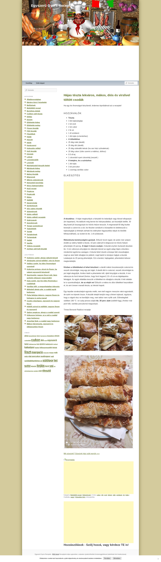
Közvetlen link (80, 497)
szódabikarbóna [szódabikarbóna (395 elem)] (32, 361)
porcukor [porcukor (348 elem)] (36, 356)
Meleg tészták (32, 174)
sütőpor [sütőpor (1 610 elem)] (48, 360)
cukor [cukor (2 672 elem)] (35, 340)
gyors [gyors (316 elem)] (42, 344)
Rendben (107, 558)
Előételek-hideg (33, 122)
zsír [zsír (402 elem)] (40, 371)
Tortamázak (31, 237)
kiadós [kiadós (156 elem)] (37, 347)
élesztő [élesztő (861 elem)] (46, 370)
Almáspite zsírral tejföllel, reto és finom (43, 261)
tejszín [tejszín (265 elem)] (33, 366)
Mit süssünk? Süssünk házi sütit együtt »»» (82, 453)
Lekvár (29, 157)
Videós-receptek (33, 246)
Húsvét (30, 140)
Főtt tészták (32, 131)
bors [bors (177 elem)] (38, 336)
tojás (127, 495)
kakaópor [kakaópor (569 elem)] (29, 347)
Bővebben (116, 558)
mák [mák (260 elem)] (56, 352)
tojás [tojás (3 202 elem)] (41, 365)
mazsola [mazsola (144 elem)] (46, 352)
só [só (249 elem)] (41, 361)
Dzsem (29, 120)
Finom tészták (33, 128)
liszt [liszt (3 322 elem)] (27, 352)
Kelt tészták (32, 151)
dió (102, 495)
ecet (105, 495)
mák (114, 495)
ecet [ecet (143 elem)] (45, 340)
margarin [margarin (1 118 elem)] (37, 352)
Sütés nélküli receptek (36, 217)
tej (124, 495)
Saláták (30, 200)
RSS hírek (55, 554)
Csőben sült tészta (34, 114)
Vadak (29, 240)
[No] (158, 559)
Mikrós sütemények (35, 180)
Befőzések (31, 105)
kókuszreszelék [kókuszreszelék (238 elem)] (46, 347)
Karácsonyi (31, 145)
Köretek (30, 154)
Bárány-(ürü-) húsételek (37, 102)
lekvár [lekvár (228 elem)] (54, 347)
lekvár (110, 495)
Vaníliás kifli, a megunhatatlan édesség (43, 286)
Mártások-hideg (33, 168)
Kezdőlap (29, 83)
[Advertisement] (80, 63)
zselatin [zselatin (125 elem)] (36, 371)
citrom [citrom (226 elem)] (56, 336)
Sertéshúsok (32, 206)
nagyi (72, 497)
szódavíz (119, 495)
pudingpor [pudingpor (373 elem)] (45, 356)
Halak (29, 137)
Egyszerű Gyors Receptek (52, 5)
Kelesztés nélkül (34, 148)
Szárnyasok (32, 220)
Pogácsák (31, 194)
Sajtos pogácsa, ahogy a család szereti (43, 312)
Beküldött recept (76, 495)
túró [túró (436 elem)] (47, 366)
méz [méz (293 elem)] (26, 356)
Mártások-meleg (33, 171)
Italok (29, 143)
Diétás (29, 117)
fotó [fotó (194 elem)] (38, 344)
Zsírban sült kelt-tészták (37, 249)
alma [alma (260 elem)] (26, 336)
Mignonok (31, 177)
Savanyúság (32, 203)
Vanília (29, 243)
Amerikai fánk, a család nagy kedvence (43, 321)
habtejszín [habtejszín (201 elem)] (49, 344)
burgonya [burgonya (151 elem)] (43, 336)
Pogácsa (30, 191)
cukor (99, 495)
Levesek (30, 163)
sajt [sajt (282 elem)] (52, 356)
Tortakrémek (32, 234)
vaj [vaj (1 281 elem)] (51, 365)
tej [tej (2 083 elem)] (55, 360)
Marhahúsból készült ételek (38, 166)
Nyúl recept (31, 189)
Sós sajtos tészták (34, 209)
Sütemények (86, 495)
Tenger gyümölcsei (35, 226)
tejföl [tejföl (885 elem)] (27, 365)
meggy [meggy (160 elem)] (51, 352)
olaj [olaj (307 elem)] (30, 356)
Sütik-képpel (40, 83)
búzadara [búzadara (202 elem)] (50, 336)
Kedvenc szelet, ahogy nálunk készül (42, 258)
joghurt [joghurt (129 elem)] (55, 344)
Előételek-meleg (33, 125)
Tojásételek (31, 229)
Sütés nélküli (32, 214)
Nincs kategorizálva (35, 186)
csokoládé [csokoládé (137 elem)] (27, 340)
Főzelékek (31, 134)
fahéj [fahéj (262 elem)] (26, 344)
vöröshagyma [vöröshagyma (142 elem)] (28, 371)
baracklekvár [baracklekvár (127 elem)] (32, 336)
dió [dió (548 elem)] (42, 340)
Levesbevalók (32, 160)
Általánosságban (34, 99)
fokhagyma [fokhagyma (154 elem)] (32, 344)
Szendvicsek (32, 223)
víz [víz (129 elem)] (54, 366)
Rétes (29, 197)
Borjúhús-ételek (33, 111)
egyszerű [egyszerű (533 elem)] (52, 340)
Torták (29, 232)
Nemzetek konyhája (35, 183)
